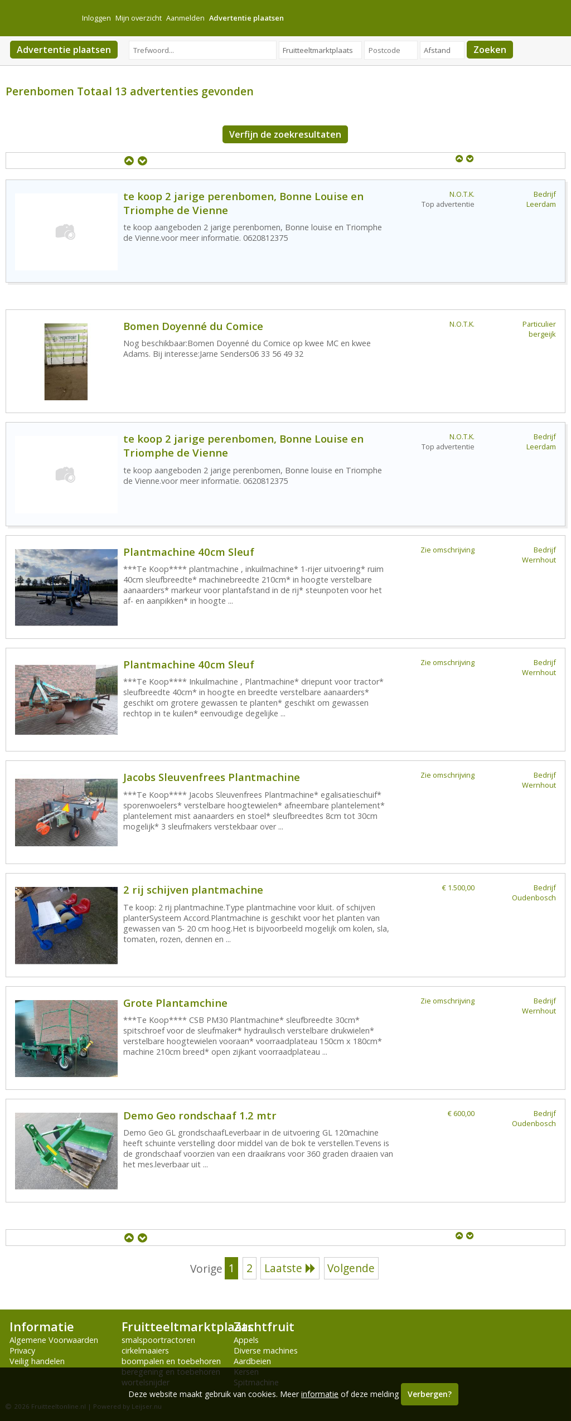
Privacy (22, 1350)
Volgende (351, 1267)
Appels (246, 1340)
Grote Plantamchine (175, 1003)
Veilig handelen (37, 1361)
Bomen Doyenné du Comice (193, 326)
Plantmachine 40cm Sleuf (188, 552)
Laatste (290, 1267)
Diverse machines (266, 1350)
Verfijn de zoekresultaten (285, 134)
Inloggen (96, 18)
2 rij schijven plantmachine (193, 889)
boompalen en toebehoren (171, 1361)
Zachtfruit (264, 1326)
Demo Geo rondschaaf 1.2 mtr (200, 1115)
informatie (319, 1394)
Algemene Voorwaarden (53, 1340)
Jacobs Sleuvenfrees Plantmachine (211, 777)
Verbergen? (430, 1394)
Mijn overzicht (138, 18)
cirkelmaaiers (145, 1350)
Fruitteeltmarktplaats (187, 1326)
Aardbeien (252, 1361)
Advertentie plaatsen (64, 49)
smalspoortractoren (158, 1340)
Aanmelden (185, 18)
